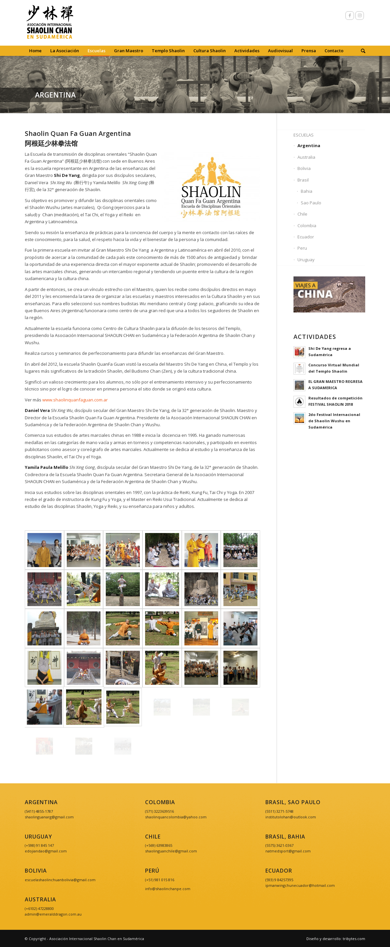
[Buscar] (361, 51)
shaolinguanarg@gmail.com (49, 816)
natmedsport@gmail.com (288, 850)
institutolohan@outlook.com (290, 816)
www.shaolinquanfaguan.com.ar (75, 400)
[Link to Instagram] (359, 15)
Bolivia (304, 168)
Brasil (303, 180)
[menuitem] (35, 51)
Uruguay (306, 260)
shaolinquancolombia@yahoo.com (176, 816)
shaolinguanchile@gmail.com (171, 850)
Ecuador (305, 237)
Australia (306, 157)
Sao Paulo (311, 203)
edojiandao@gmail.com (46, 850)
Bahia (306, 191)
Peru (302, 248)
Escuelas (303, 135)
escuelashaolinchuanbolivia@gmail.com (60, 879)
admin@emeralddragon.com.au (53, 914)
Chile (302, 214)
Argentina (308, 145)
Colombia (306, 225)
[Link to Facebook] (349, 15)
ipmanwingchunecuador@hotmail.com (300, 885)
